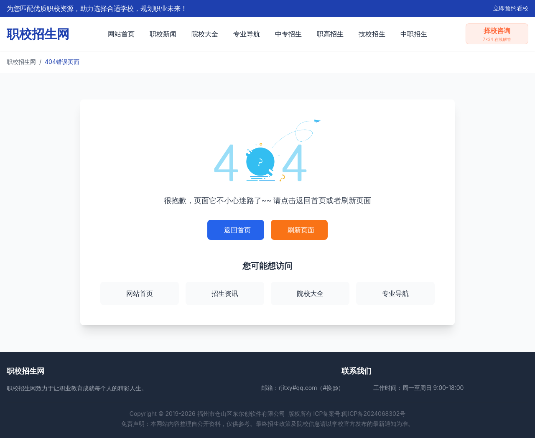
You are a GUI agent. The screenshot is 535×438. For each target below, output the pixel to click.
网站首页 (121, 34)
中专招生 (288, 34)
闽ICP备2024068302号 (373, 413)
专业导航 (246, 34)
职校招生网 (21, 61)
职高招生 (330, 34)
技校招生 (372, 34)
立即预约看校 (510, 8)
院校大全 (204, 34)
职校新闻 (163, 34)
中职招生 (413, 34)
